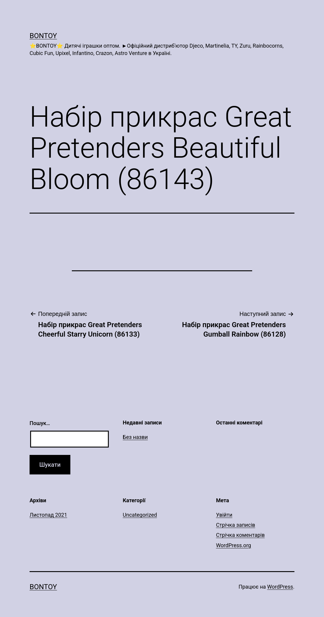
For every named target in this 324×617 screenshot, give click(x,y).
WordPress (280, 587)
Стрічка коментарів (240, 535)
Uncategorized (140, 515)
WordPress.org (233, 545)
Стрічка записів (235, 525)
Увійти (224, 515)
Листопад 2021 (48, 515)
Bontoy (43, 36)
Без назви (135, 437)
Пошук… (40, 423)
